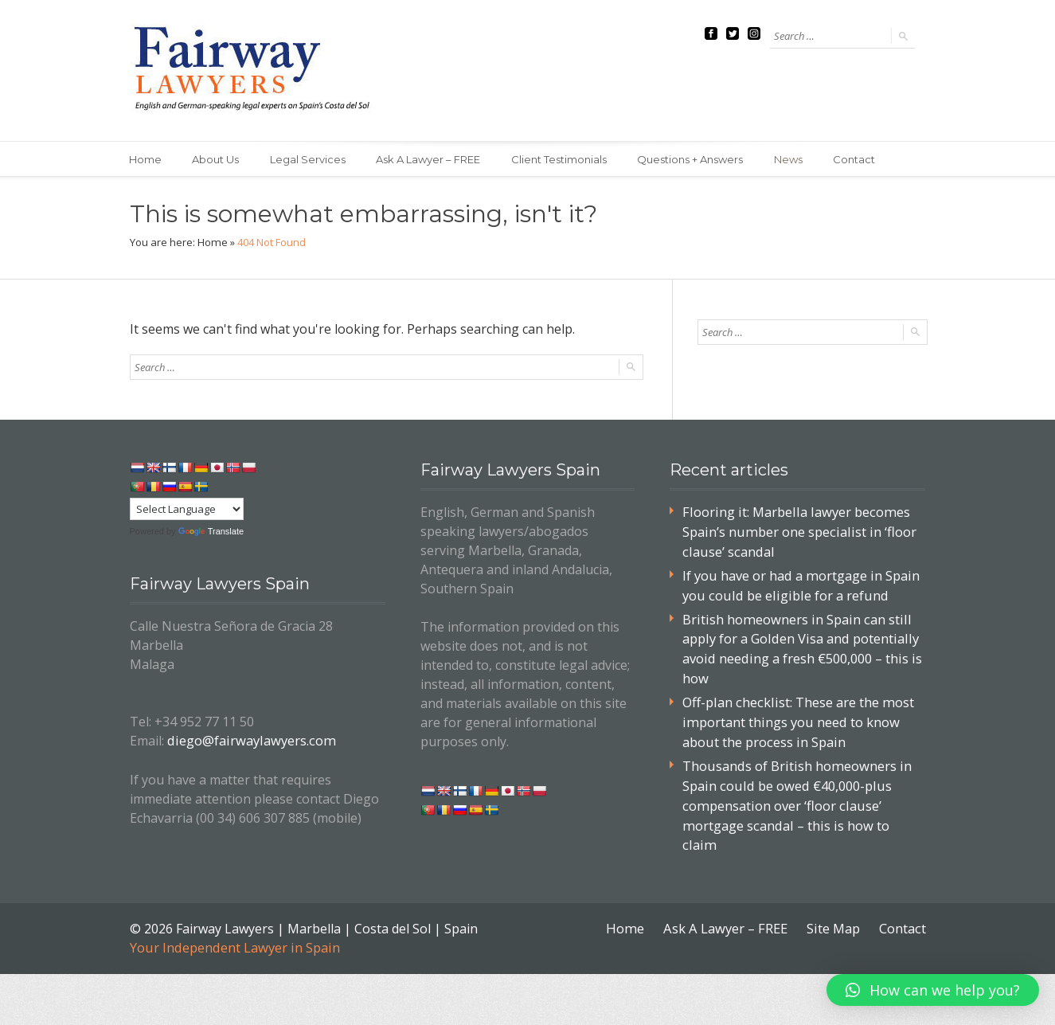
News (796, 159)
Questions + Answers (697, 159)
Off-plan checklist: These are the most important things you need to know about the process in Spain (795, 715)
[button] (932, 990)
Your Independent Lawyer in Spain (232, 918)
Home (146, 159)
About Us (217, 159)
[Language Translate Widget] (187, 509)
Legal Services (311, 159)
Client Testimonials (564, 159)
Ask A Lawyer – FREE (433, 159)
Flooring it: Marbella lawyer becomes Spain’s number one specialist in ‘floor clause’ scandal (795, 531)
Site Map (834, 899)
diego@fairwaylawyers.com (247, 740)
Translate (211, 531)
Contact (863, 159)
